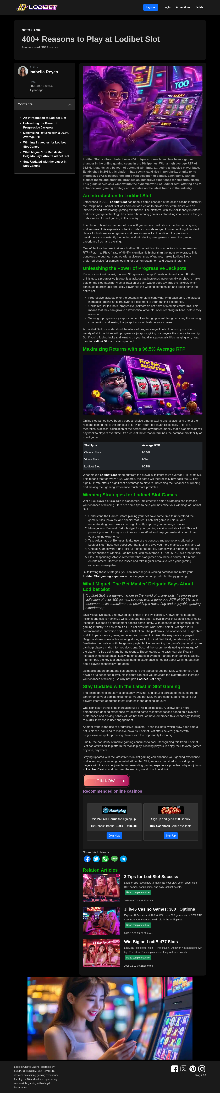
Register (151, 7)
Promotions (183, 7)
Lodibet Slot (118, 202)
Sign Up (171, 835)
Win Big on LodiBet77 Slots (151, 941)
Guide (199, 7)
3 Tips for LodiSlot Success (151, 876)
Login (166, 7)
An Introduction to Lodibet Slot (44, 118)
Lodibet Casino (96, 769)
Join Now (114, 835)
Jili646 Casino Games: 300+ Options (159, 909)
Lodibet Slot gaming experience (105, 576)
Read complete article (138, 892)
